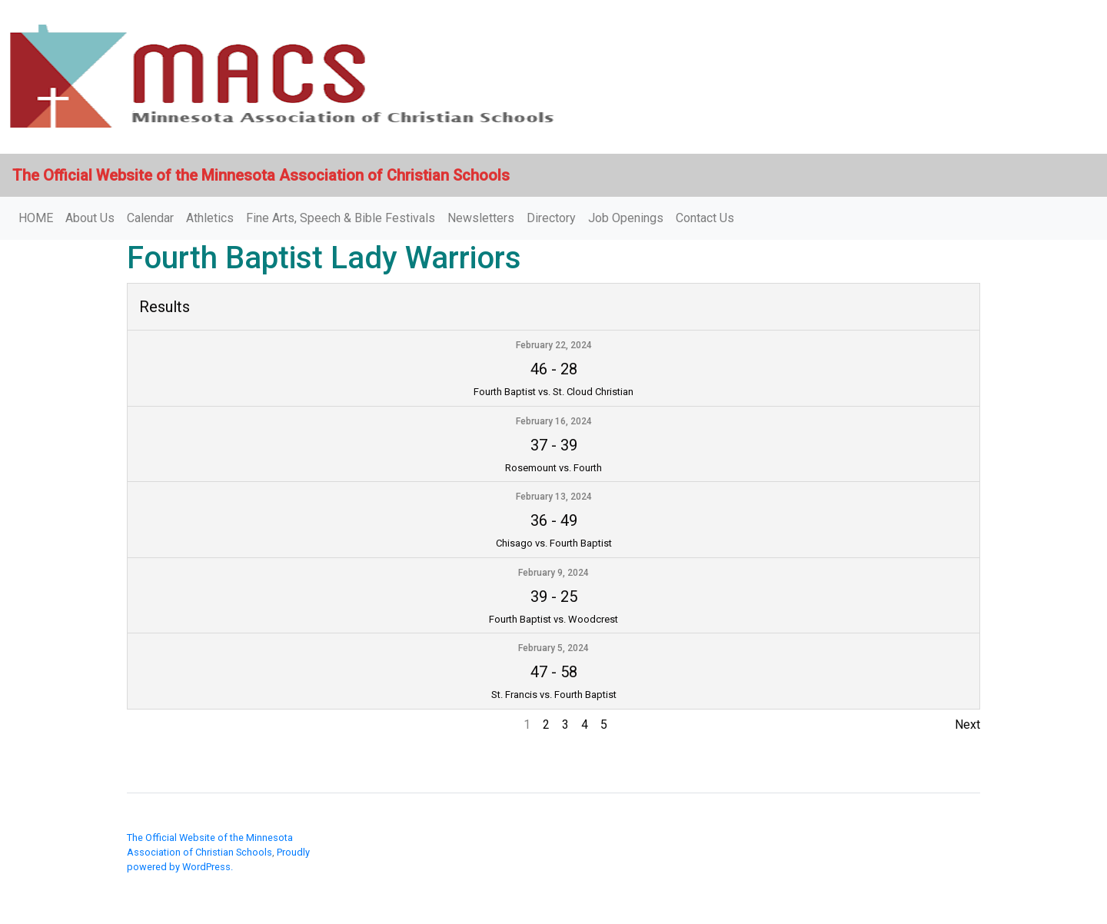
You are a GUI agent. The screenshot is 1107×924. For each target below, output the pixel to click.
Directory (551, 218)
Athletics (210, 218)
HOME (35, 218)
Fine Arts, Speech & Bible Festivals (340, 218)
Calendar (150, 218)
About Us (90, 218)
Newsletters (480, 218)
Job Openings (625, 218)
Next (967, 724)
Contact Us (705, 218)
